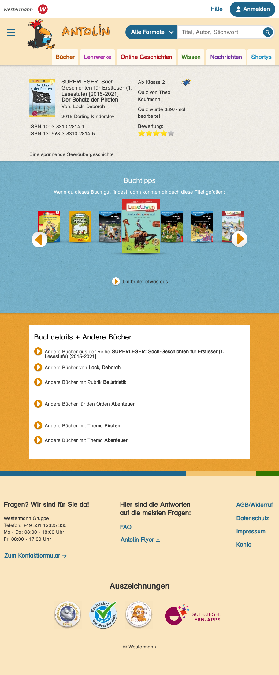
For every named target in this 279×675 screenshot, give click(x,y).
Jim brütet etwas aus (145, 281)
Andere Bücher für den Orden (89, 404)
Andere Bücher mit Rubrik (85, 382)
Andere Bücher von (83, 367)
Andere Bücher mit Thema (82, 425)
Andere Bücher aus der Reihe (134, 352)
